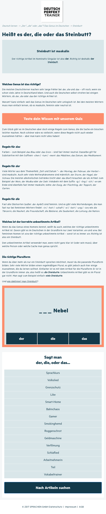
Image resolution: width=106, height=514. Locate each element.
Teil (53, 467)
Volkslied (53, 380)
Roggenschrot (53, 431)
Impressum (71, 507)
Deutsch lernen (9, 26)
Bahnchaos (53, 409)
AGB (81, 507)
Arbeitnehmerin (53, 460)
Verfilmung (53, 445)
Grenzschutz (53, 387)
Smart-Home (53, 402)
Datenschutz (55, 507)
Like (53, 394)
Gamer (53, 416)
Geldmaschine (53, 438)
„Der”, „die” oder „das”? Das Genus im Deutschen (45, 26)
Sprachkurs (53, 373)
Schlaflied (53, 453)
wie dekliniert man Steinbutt (22, 281)
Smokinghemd (53, 423)
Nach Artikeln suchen (53, 487)
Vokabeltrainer (53, 474)
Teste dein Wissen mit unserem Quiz (53, 118)
